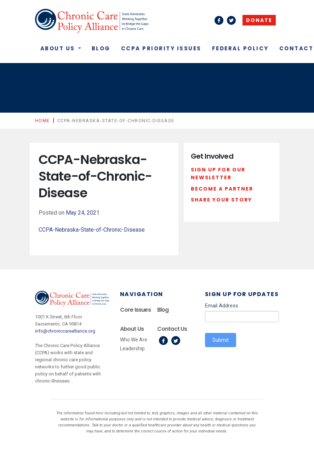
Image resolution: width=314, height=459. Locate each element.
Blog (101, 48)
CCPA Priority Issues (161, 48)
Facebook (163, 340)
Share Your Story (221, 199)
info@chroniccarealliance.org (65, 331)
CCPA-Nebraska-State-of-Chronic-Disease (92, 229)
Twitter (175, 340)
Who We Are (133, 339)
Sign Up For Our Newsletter (218, 173)
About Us (58, 48)
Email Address (221, 305)
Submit (220, 340)
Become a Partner (222, 188)
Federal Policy (240, 48)
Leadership (132, 348)
